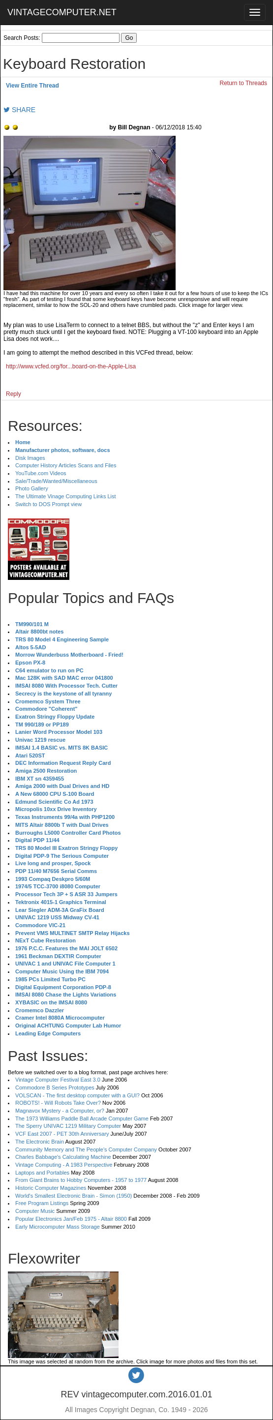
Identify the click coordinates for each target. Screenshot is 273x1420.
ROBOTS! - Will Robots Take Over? (58, 1103)
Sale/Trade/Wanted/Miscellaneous (56, 481)
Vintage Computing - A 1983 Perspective (63, 1165)
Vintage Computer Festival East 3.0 (57, 1080)
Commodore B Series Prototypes (54, 1087)
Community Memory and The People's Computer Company (86, 1149)
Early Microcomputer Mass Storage (57, 1227)
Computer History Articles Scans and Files (65, 465)
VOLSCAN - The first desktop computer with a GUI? (77, 1095)
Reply (13, 394)
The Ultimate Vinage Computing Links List (65, 496)
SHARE (19, 110)
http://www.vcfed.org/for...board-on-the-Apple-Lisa (71, 366)
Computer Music (35, 1211)
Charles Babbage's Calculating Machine (63, 1157)
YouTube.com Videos (40, 473)
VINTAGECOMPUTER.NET (62, 12)
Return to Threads (244, 83)
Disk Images (30, 458)
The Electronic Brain (39, 1142)
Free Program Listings (41, 1203)
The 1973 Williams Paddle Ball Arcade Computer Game (82, 1118)
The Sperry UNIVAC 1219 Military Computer (68, 1126)
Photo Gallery (31, 488)
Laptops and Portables (42, 1173)
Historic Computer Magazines (50, 1188)
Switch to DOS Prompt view (48, 504)
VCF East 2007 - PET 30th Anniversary (62, 1134)
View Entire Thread (32, 85)
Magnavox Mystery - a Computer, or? (59, 1111)
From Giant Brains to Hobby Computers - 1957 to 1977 (81, 1180)
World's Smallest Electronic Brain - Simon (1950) (73, 1196)
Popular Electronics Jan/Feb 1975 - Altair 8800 (71, 1219)
